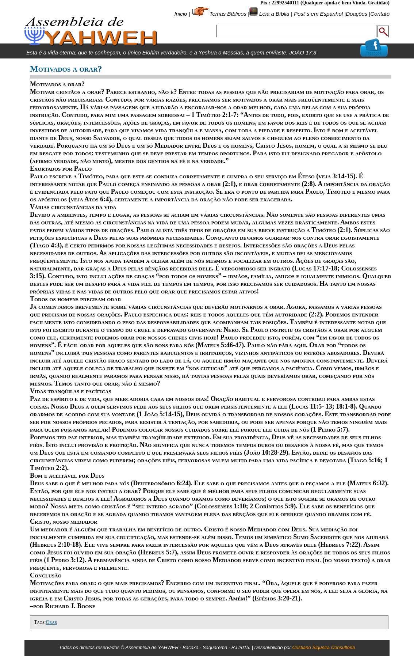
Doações (356, 14)
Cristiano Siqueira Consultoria (323, 647)
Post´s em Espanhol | (320, 14)
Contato (380, 14)
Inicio (180, 14)
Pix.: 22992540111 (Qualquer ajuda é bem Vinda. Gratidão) (325, 2)
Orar (51, 622)
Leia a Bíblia (274, 14)
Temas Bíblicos (228, 14)
